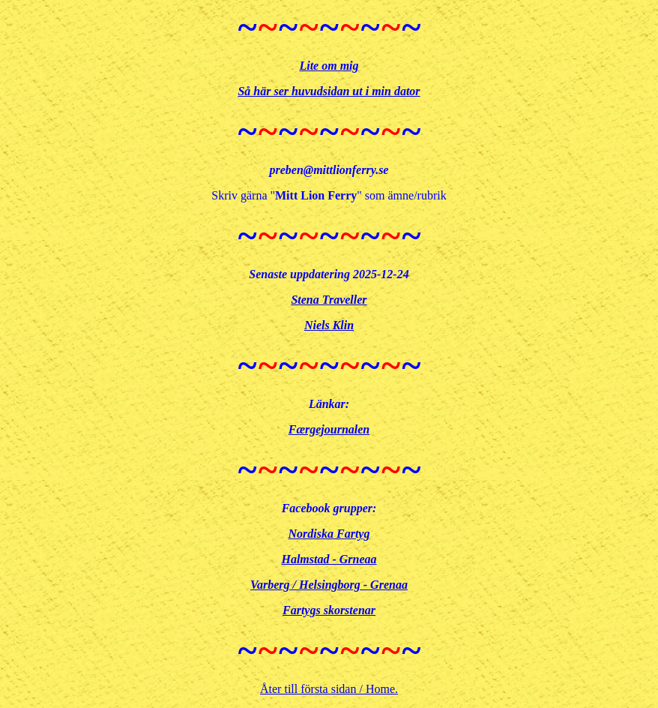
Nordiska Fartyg (329, 533)
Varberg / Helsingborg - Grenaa (329, 584)
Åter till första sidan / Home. (329, 688)
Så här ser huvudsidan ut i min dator (329, 91)
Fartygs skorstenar (329, 610)
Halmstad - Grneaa (328, 559)
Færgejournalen (329, 429)
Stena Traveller (328, 299)
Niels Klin (329, 325)
